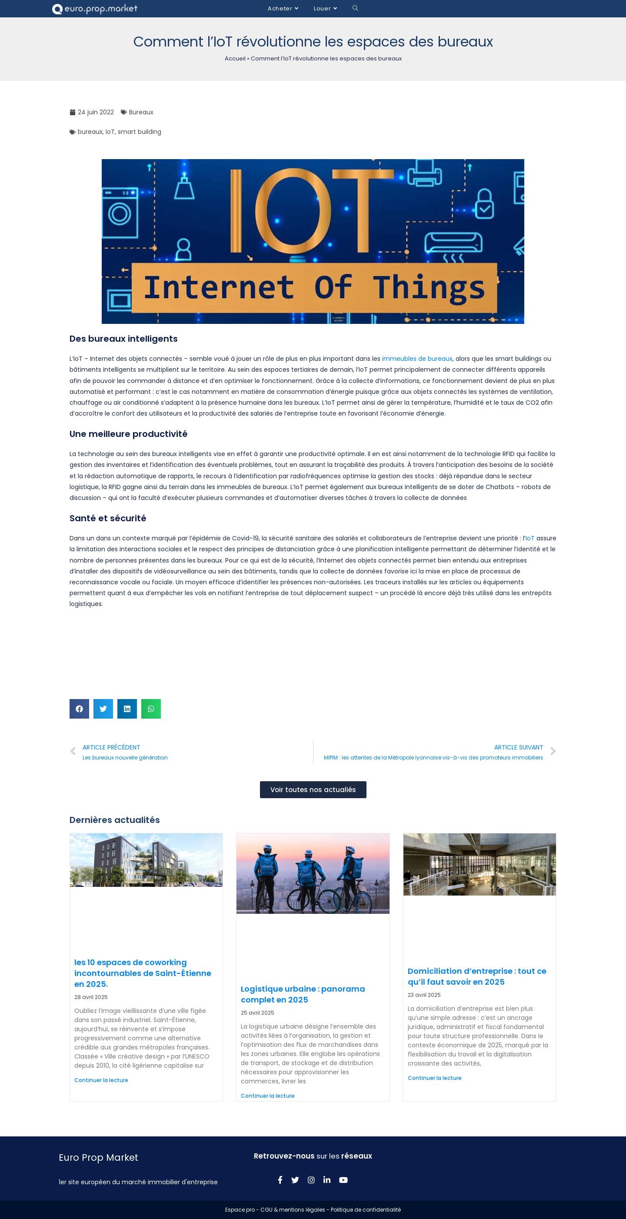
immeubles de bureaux (417, 358)
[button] (79, 709)
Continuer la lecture (101, 1080)
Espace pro (240, 1209)
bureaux (90, 131)
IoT (110, 131)
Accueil (235, 58)
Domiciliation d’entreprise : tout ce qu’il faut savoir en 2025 (477, 976)
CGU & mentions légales (292, 1209)
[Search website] (355, 8)
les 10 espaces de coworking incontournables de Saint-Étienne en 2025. (142, 973)
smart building (139, 131)
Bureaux (141, 112)
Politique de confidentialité (366, 1209)
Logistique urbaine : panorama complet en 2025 (303, 994)
